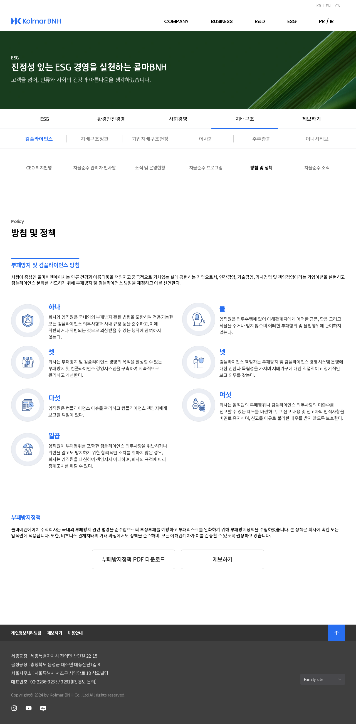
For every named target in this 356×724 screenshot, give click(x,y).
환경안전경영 (111, 118)
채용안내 (75, 633)
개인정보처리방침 (26, 633)
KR (318, 5)
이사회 (206, 138)
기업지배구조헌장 (150, 138)
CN (337, 5)
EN (328, 5)
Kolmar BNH (36, 21)
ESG (44, 118)
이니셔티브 (317, 138)
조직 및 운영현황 (150, 167)
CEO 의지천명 (39, 167)
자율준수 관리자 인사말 (94, 167)
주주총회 (261, 138)
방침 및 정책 (261, 167)
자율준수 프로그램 (205, 167)
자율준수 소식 (317, 167)
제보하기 (311, 118)
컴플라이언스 (39, 138)
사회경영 (178, 118)
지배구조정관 (94, 138)
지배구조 (245, 118)
